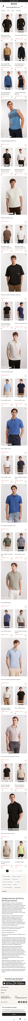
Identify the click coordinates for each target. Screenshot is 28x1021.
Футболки (3, 10)
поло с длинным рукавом (7, 887)
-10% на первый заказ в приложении (14, 1)
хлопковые (15, 884)
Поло (8, 10)
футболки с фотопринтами (8, 881)
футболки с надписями (16, 876)
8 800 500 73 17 (6, 998)
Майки (12, 10)
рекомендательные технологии (17, 1011)
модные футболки (17, 887)
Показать (4, 891)
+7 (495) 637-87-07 (21, 998)
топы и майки (17, 881)
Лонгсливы (18, 10)
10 (20, 871)
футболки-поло (15, 879)
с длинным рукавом (6, 879)
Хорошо (14, 1014)
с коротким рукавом (6, 876)
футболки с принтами (7, 884)
